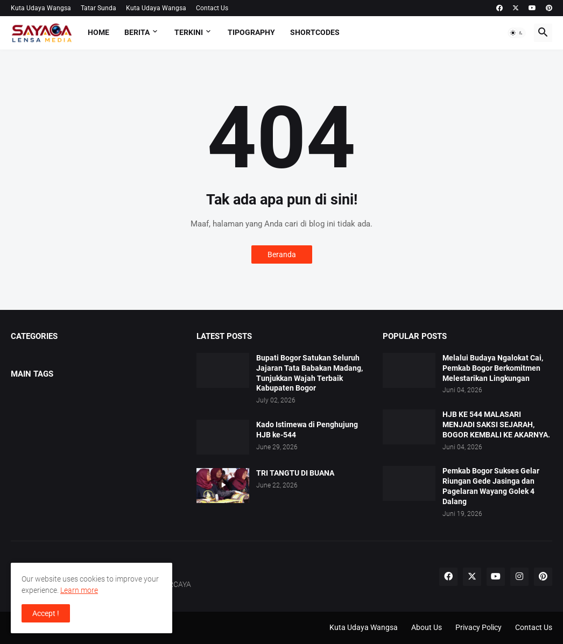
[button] (517, 32)
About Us (426, 627)
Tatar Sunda (98, 8)
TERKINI (188, 32)
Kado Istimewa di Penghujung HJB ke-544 (307, 429)
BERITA (137, 32)
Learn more (79, 590)
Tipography (251, 32)
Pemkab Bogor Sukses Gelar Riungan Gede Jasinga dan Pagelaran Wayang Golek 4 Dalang (490, 486)
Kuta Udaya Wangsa (41, 8)
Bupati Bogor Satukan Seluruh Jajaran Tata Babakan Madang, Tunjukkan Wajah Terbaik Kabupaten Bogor (309, 373)
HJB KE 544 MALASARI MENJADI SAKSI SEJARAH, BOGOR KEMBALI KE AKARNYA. (496, 424)
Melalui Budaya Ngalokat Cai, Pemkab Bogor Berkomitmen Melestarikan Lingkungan (492, 368)
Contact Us (212, 8)
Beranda (282, 254)
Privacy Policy (478, 627)
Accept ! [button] (45, 613)
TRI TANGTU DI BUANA (295, 473)
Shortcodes (315, 32)
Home (98, 32)
